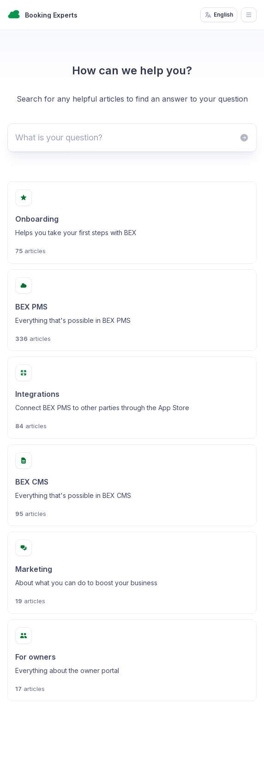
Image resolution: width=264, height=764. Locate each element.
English (218, 14)
